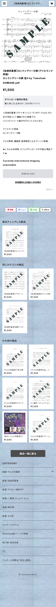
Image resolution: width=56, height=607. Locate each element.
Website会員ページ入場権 (15, 533)
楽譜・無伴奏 (8, 507)
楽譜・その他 (8, 516)
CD (3, 551)
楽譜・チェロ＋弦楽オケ (13, 489)
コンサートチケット (10, 525)
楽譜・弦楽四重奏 (10, 480)
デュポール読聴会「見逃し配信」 (16, 560)
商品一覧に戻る (28, 453)
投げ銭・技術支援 (10, 542)
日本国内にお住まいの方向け (28, 182)
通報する (49, 189)
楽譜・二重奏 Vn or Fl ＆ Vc (15, 498)
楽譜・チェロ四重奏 (11, 472)
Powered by (28, 579)
